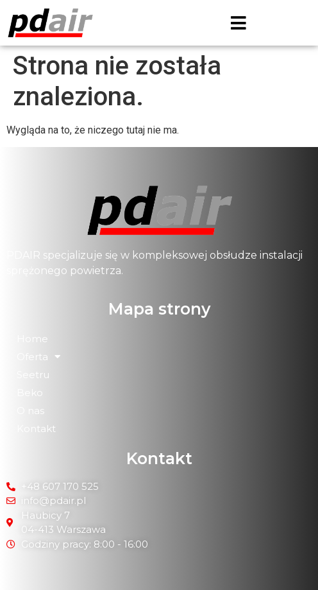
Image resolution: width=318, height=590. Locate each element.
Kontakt (36, 428)
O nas (30, 410)
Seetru (33, 375)
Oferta (38, 357)
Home (32, 339)
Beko (30, 392)
